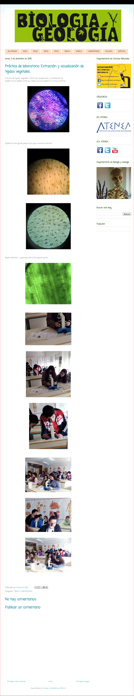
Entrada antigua (82, 681)
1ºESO (25, 51)
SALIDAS (108, 51)
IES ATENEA (12, 51)
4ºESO (56, 51)
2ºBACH (79, 51)
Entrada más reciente (16, 681)
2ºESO (35, 51)
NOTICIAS (121, 51)
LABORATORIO (93, 51)
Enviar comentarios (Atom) (54, 688)
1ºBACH (67, 51)
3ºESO (46, 51)
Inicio (51, 681)
